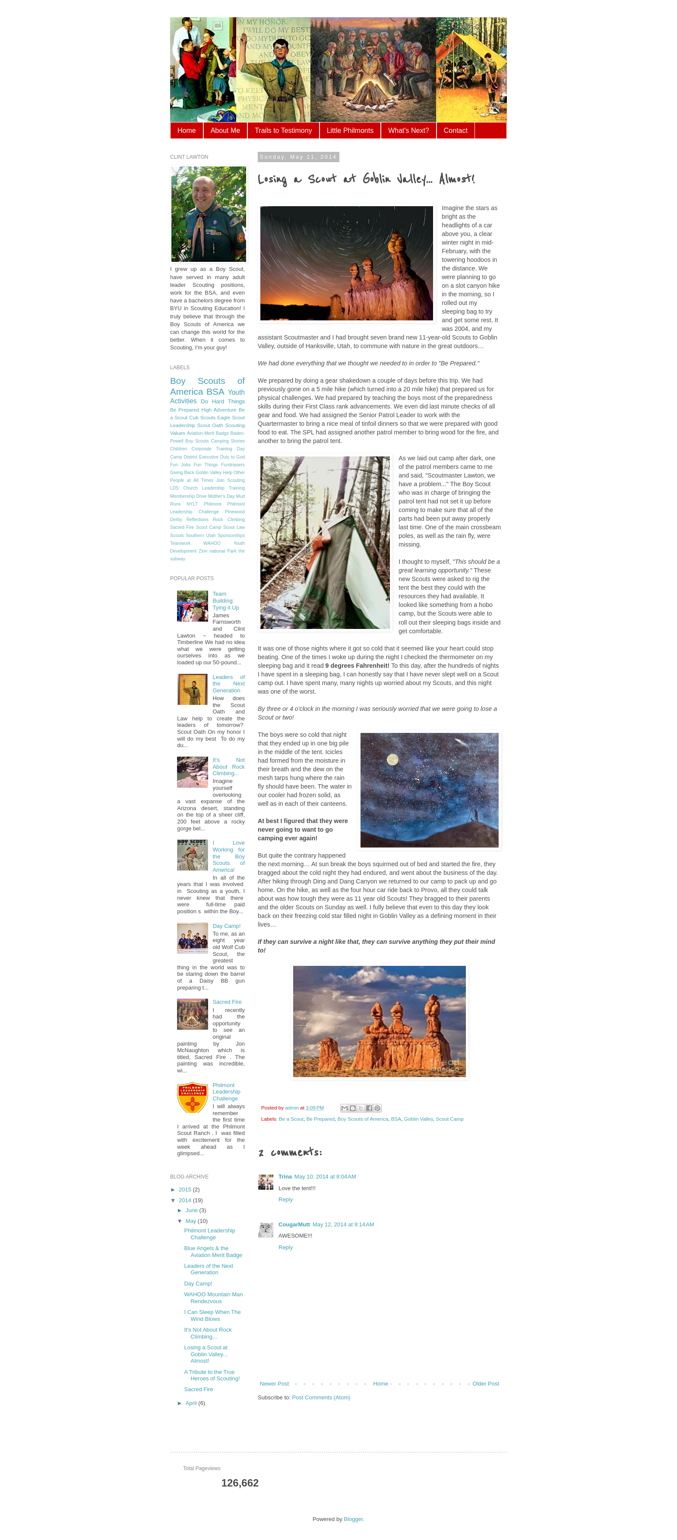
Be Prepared (321, 1119)
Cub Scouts (202, 417)
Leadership (182, 425)
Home (186, 130)
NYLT (192, 504)
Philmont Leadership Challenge (226, 1092)
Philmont (212, 504)
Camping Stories (228, 441)
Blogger (353, 1519)
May (192, 1221)
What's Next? (408, 130)
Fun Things (206, 464)
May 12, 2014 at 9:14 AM (343, 1224)
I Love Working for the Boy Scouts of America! (228, 856)
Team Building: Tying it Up (225, 600)
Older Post (486, 1383)
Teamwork (180, 543)
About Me (225, 130)
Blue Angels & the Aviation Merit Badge (213, 1251)
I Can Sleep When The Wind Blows (212, 1315)
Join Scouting (230, 480)
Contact (456, 130)
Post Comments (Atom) (321, 1397)
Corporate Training (212, 448)
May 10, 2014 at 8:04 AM (325, 1176)
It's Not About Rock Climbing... (228, 766)
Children (178, 448)
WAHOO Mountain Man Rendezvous (213, 1297)
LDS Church (184, 488)
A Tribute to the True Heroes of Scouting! (212, 1375)
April (192, 1403)
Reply (285, 1199)
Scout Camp (449, 1119)
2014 (186, 1200)
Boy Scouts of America (363, 1119)
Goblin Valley (418, 1119)
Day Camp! (226, 926)
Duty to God (232, 457)
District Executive (200, 457)
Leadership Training (223, 488)
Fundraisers (233, 464)
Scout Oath (210, 425)
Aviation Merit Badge (208, 433)
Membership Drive (188, 496)
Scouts (177, 535)
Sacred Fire (182, 527)
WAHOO (212, 543)
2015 (186, 1189)
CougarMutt (294, 1224)
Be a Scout (291, 1119)
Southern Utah (200, 535)
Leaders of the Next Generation (228, 684)
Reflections (198, 519)
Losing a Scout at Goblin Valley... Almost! (206, 1354)
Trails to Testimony (283, 130)
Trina (285, 1176)
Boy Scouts (197, 441)
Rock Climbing (229, 519)
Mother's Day (221, 496)
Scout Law (234, 527)
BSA (396, 1119)
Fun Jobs (180, 464)
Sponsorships (231, 535)
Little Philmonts (350, 130)
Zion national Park (218, 551)
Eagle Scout (231, 417)
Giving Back (182, 472)
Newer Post (274, 1383)
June (192, 1210)
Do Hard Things (223, 401)
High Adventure (219, 409)
